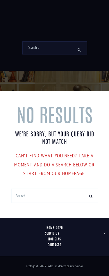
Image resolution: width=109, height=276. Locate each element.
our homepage (68, 173)
